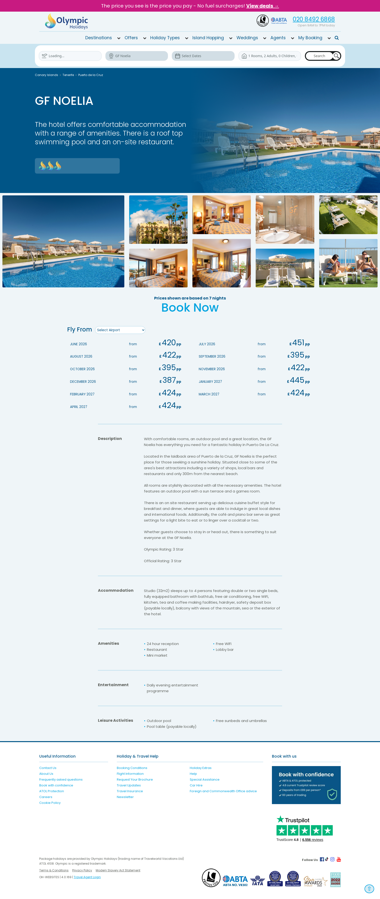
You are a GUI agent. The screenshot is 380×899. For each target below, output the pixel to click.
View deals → (262, 5)
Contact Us (47, 767)
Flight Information (130, 772)
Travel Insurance (130, 790)
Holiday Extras (201, 767)
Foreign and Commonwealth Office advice (223, 790)
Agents (278, 38)
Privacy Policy (82, 869)
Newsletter (125, 796)
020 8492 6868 (314, 19)
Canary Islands (46, 75)
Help (193, 772)
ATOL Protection (51, 790)
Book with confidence (56, 784)
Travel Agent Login (87, 876)
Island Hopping (208, 38)
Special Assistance (205, 778)
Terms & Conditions (54, 869)
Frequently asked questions (61, 778)
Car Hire (196, 784)
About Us (46, 772)
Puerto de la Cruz (90, 75)
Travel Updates (129, 784)
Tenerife (68, 75)
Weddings (247, 38)
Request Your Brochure (135, 778)
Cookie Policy (50, 801)
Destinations (98, 38)
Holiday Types (165, 38)
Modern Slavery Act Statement (118, 869)
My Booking (310, 38)
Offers (131, 38)
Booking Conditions (132, 767)
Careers (45, 796)
